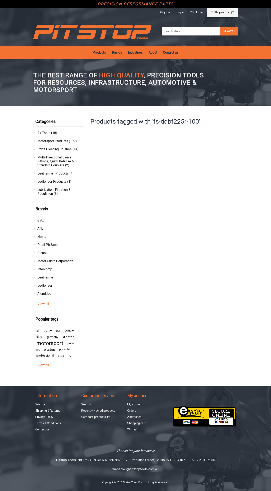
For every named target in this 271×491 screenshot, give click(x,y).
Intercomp (44, 269)
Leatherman (46, 277)
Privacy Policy (44, 417)
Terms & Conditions (48, 423)
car (58, 331)
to (69, 355)
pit (38, 349)
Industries (135, 52)
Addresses (134, 417)
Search (86, 404)
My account (134, 404)
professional (45, 355)
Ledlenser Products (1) (54, 181)
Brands (117, 52)
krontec (68, 337)
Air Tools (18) (47, 133)
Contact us (170, 52)
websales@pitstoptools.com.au (135, 469)
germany (52, 337)
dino (39, 337)
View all (43, 304)
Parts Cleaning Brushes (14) (57, 149)
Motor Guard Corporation (55, 261)
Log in (180, 12)
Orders (131, 410)
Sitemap (41, 404)
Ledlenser (44, 285)
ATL (40, 228)
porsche (64, 349)
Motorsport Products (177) (57, 141)
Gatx (40, 220)
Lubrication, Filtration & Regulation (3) (54, 192)
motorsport (49, 343)
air (38, 331)
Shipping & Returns (47, 410)
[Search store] (191, 31)
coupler (70, 330)
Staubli (42, 253)
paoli (70, 343)
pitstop (49, 349)
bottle (48, 330)
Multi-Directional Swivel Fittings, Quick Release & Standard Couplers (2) (55, 161)
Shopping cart (136, 423)
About (153, 52)
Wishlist (132, 429)
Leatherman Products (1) (55, 173)
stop (61, 356)
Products (99, 52)
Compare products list (95, 417)
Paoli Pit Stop (47, 245)
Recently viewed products (98, 410)
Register (165, 12)
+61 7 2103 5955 (202, 460)
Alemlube (44, 294)
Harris (41, 237)
